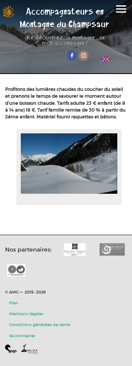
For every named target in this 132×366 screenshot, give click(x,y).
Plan (13, 302)
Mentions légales (26, 313)
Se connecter (22, 335)
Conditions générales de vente (39, 324)
